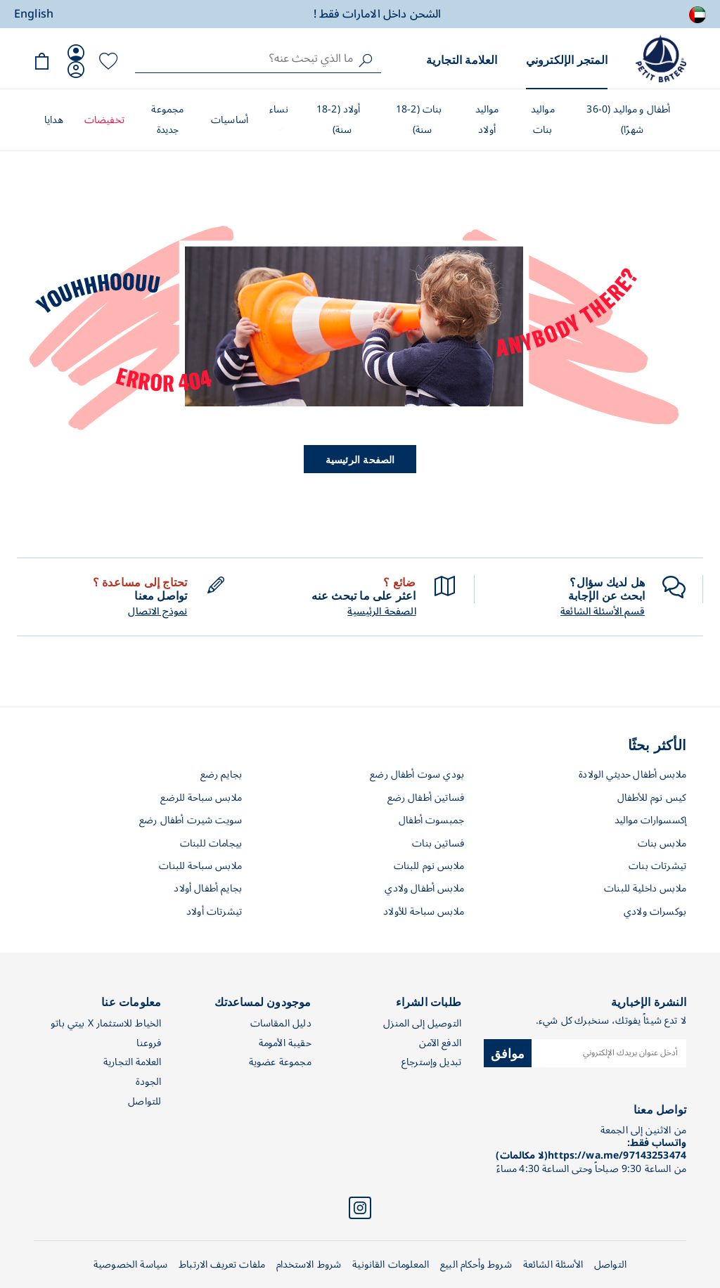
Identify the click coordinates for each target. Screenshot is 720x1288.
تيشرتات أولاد (214, 911)
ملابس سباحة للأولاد (423, 911)
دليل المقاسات (280, 1023)
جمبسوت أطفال (431, 820)
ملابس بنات (662, 843)
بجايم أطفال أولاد (208, 888)
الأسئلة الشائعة (553, 1264)
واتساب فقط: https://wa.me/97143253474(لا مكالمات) (591, 1149)
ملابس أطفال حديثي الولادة (632, 774)
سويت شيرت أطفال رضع (190, 820)
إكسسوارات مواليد (650, 820)
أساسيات (229, 120)
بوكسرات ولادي (655, 911)
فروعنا (148, 1043)
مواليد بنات (543, 119)
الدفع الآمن (440, 1043)
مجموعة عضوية (280, 1062)
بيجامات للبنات (211, 843)
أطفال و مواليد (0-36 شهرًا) (628, 119)
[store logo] (661, 58)
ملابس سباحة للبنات (200, 866)
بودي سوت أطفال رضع (417, 774)
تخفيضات (104, 120)
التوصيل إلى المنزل (422, 1023)
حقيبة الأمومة (285, 1043)
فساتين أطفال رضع (425, 797)
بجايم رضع (221, 774)
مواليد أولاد (487, 119)
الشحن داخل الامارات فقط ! (378, 14)
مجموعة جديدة (167, 119)
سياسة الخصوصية (130, 1264)
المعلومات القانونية (390, 1264)
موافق (508, 1052)
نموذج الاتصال (157, 612)
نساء (278, 109)
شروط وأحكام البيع (476, 1264)
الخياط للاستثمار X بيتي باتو (106, 1023)
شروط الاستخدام (308, 1264)
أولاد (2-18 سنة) (338, 119)
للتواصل (144, 1101)
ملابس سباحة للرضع (201, 797)
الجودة (148, 1081)
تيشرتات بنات (657, 866)
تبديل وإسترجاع (431, 1062)
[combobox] (258, 58)
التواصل (610, 1264)
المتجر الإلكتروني (567, 59)
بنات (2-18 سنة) (419, 119)
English (33, 14)
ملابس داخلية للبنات (645, 888)
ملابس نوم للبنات (429, 866)
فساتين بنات (438, 843)
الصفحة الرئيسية (360, 458)
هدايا (53, 120)
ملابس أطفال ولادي (424, 888)
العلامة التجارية (462, 59)
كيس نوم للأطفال (651, 797)
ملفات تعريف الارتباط (222, 1264)
